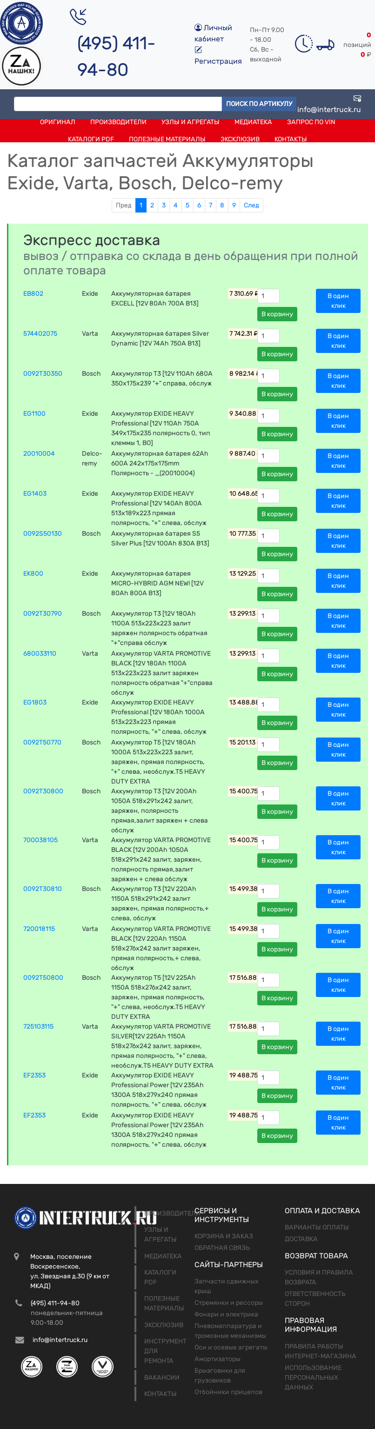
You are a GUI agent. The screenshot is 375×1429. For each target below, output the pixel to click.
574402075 (40, 334)
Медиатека (253, 122)
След (251, 205)
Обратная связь (222, 1248)
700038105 (40, 840)
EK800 (33, 574)
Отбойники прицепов (228, 1392)
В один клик (338, 301)
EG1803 (35, 702)
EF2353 (34, 1075)
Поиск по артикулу (259, 104)
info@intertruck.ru (329, 104)
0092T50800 (43, 978)
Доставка (301, 1239)
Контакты (291, 139)
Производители (118, 122)
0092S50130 (42, 534)
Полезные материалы (167, 139)
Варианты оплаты (317, 1227)
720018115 (39, 929)
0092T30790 (42, 614)
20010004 (39, 454)
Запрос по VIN (311, 122)
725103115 (38, 1026)
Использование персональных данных (313, 1377)
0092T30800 (43, 791)
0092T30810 (42, 889)
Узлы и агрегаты (190, 122)
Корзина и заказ (223, 1236)
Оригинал (57, 122)
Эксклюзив (240, 139)
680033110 (39, 654)
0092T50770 (42, 742)
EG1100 (34, 414)
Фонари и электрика (226, 1314)
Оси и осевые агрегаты (231, 1347)
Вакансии (162, 1378)
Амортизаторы (217, 1359)
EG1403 (35, 494)
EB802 (33, 294)
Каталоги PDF (91, 139)
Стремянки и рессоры (228, 1303)
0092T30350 (42, 374)
